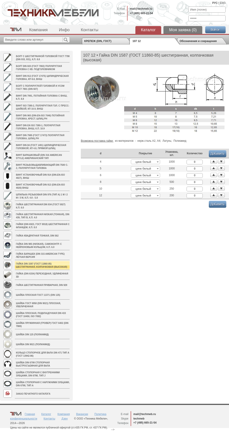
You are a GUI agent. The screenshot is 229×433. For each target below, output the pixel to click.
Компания (38, 30)
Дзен (65, 418)
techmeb (138, 418)
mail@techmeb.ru (141, 8)
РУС (215, 2)
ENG (223, 2)
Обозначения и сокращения (198, 41)
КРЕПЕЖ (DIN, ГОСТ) (97, 41)
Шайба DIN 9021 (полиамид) (33, 344)
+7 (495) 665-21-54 (141, 13)
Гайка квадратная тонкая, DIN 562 (37, 235)
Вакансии (82, 414)
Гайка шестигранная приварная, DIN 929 (41, 285)
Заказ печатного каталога (33, 394)
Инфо (64, 30)
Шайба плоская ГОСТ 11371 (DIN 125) (38, 295)
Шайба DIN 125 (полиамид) (32, 334)
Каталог (148, 30)
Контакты (89, 30)
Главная (30, 414)
